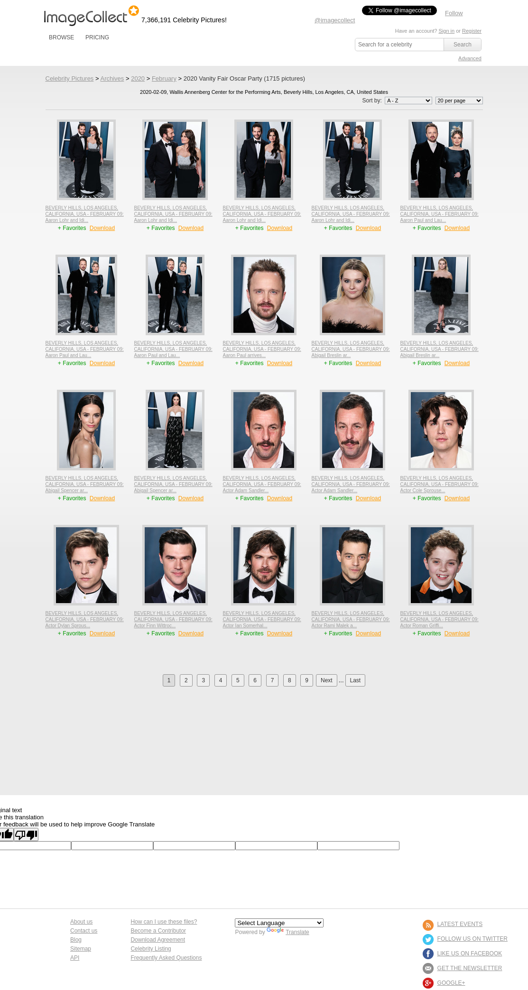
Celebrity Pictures (70, 78)
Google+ (451, 983)
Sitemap (80, 948)
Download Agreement (157, 939)
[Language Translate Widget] (279, 922)
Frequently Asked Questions (166, 957)
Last (355, 680)
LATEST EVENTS (460, 924)
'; (408, 100)
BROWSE (61, 37)
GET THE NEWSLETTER (469, 968)
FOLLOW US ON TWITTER (472, 938)
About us (81, 921)
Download (102, 228)
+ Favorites (73, 228)
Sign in (446, 31)
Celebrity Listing (150, 948)
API (74, 957)
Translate (288, 932)
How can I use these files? (163, 921)
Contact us (83, 930)
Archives (112, 78)
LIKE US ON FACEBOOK (469, 953)
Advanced (470, 58)
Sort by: (398, 100)
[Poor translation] (26, 834)
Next (327, 680)
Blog (76, 939)
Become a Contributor (158, 930)
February (164, 78)
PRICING (97, 37)
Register (472, 31)
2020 (138, 78)
